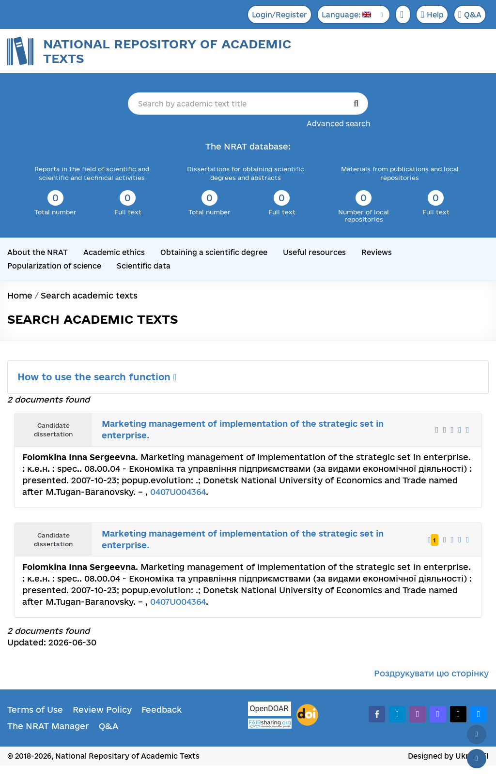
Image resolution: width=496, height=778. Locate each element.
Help (431, 14)
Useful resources (314, 252)
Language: (346, 15)
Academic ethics (114, 252)
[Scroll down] (476, 758)
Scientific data (143, 266)
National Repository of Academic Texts (167, 51)
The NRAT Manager (48, 726)
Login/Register (279, 15)
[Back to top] (476, 734)
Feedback (161, 709)
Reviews (376, 252)
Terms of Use (35, 709)
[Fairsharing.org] (270, 723)
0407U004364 (178, 491)
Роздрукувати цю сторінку (431, 673)
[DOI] (307, 715)
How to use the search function (97, 377)
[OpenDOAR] (270, 710)
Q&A (469, 14)
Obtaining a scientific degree (213, 252)
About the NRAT (37, 252)
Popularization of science (54, 266)
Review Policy (102, 709)
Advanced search (339, 124)
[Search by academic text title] (248, 103)
